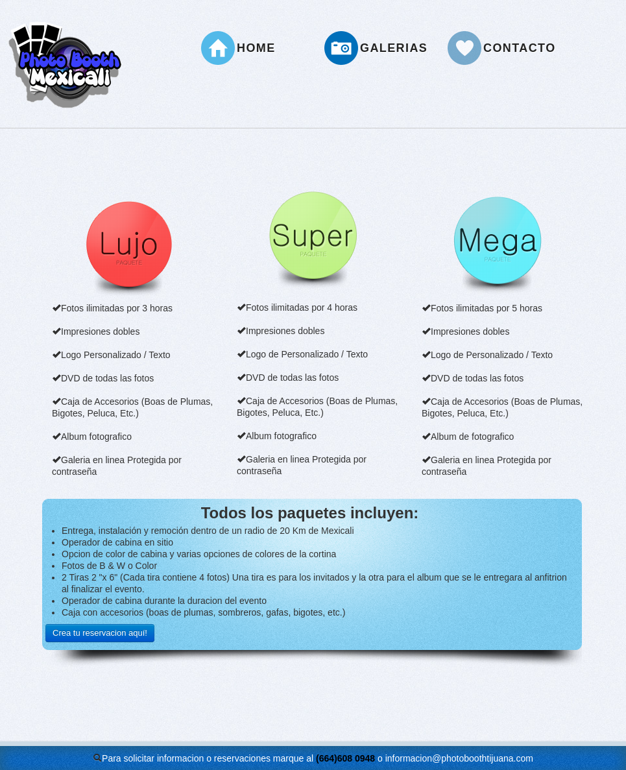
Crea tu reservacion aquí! (100, 633)
